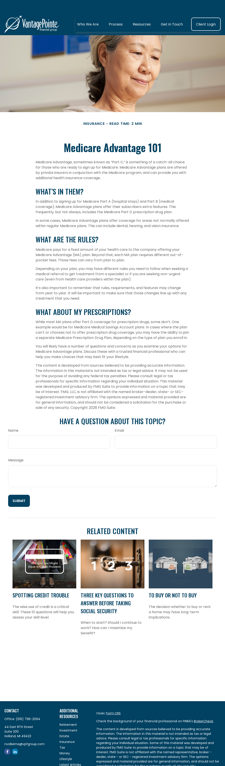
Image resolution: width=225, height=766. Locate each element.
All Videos (67, 757)
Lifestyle (66, 746)
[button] (87, 11)
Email (119, 417)
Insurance (67, 728)
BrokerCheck (203, 708)
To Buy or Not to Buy (173, 582)
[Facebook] (7, 738)
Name (13, 417)
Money (65, 740)
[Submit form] (19, 488)
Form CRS (113, 700)
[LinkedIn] (15, 738)
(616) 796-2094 (28, 706)
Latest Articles (70, 751)
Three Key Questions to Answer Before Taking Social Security (107, 590)
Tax (62, 734)
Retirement (68, 711)
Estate (64, 723)
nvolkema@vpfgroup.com (24, 731)
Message (16, 446)
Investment (68, 717)
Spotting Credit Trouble (41, 582)
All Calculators (70, 763)
